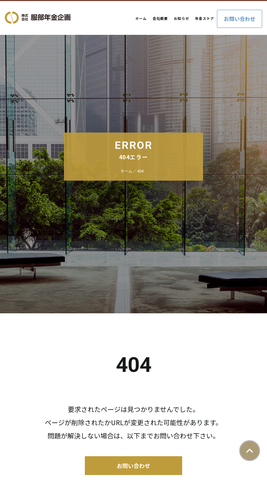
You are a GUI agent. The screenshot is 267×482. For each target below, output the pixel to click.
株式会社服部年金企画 (38, 18)
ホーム (141, 18)
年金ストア (204, 18)
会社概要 (160, 18)
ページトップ (249, 450)
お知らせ (181, 18)
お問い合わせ (239, 18)
